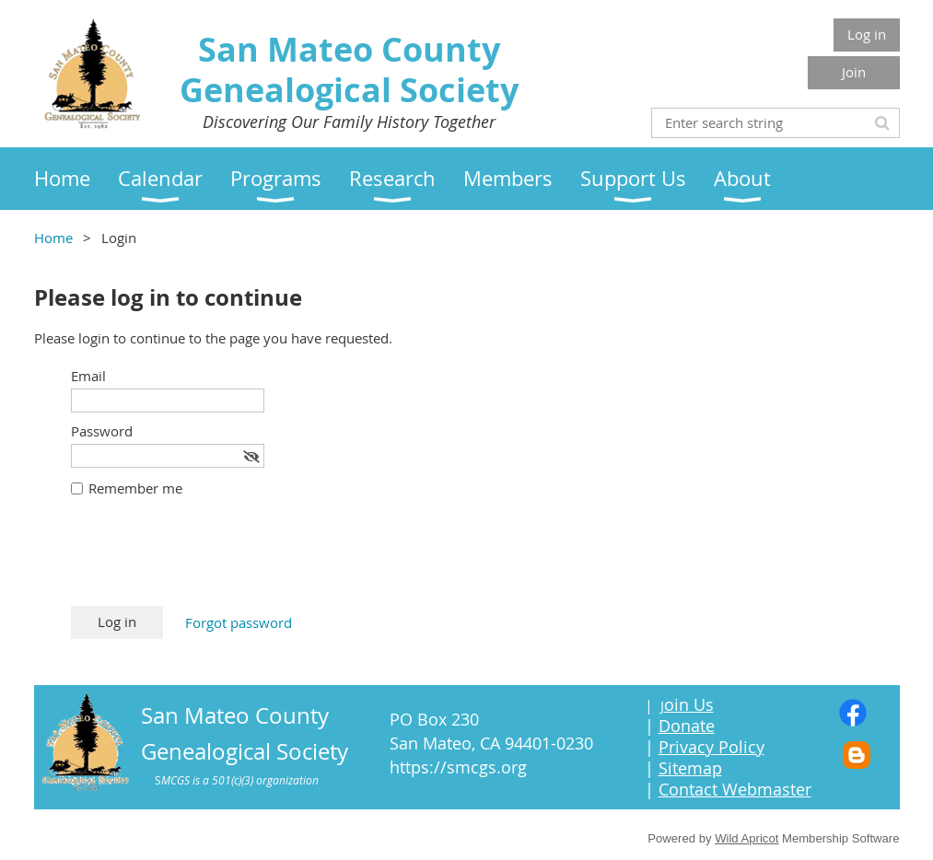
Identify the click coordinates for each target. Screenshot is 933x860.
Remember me (135, 488)
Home (53, 237)
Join (854, 72)
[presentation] (211, 561)
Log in (866, 34)
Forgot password (238, 622)
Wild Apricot (746, 838)
